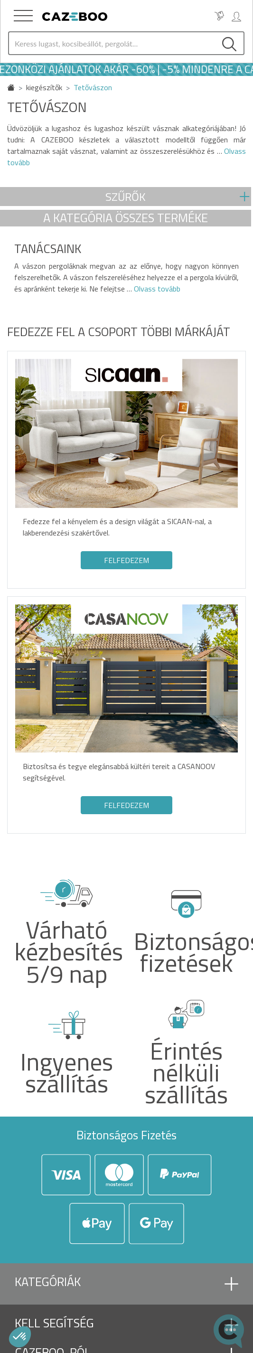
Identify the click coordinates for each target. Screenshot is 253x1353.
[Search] (112, 43)
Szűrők (125, 196)
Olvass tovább (156, 288)
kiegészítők (44, 87)
